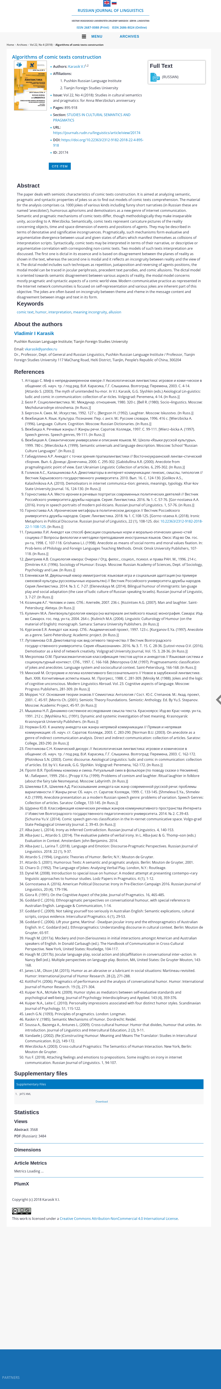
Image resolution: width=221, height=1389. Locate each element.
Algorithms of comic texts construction (79, 45)
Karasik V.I (76, 66)
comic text (25, 312)
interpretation (59, 312)
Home (10, 45)
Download (102, 1101)
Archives (129, 36)
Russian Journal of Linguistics (110, 15)
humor (41, 312)
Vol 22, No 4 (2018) (41, 45)
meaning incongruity (90, 312)
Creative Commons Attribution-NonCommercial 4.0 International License (119, 1218)
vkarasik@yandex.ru (41, 349)
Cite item (60, 166)
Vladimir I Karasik (34, 333)
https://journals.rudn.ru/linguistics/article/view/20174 (96, 132)
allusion (115, 312)
